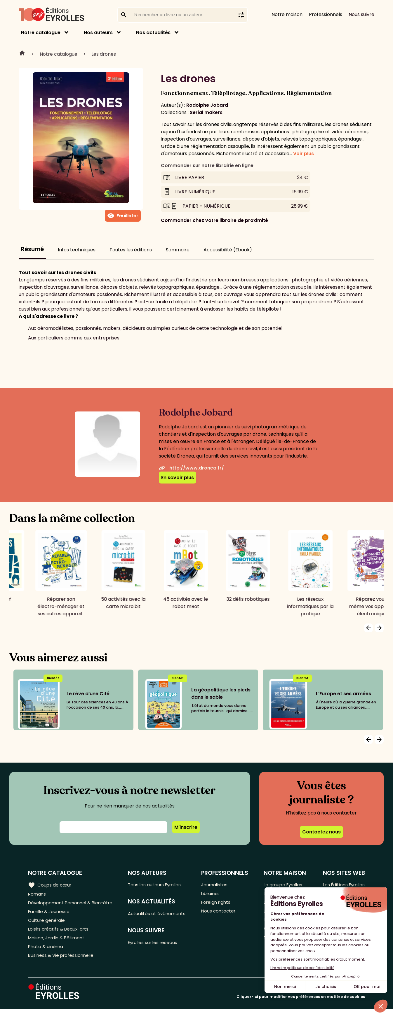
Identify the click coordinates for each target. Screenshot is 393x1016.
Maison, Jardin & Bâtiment (58, 942)
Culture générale (47, 923)
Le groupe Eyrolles (283, 885)
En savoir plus (177, 477)
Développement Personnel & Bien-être (73, 904)
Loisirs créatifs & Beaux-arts (60, 933)
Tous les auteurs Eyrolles (159, 885)
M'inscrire (185, 827)
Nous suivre (361, 14)
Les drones (103, 54)
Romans (37, 894)
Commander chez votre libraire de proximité (214, 220)
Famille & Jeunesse (50, 913)
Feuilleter (122, 215)
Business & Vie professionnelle (62, 962)
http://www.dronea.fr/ (191, 468)
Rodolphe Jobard (207, 105)
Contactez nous (321, 831)
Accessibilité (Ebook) (228, 249)
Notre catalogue (40, 32)
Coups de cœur (50, 884)
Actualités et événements (160, 914)
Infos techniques (76, 249)
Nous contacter (221, 913)
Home (22, 54)
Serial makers (206, 112)
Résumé (32, 249)
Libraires (212, 894)
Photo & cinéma (46, 952)
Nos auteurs (98, 32)
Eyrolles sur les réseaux (157, 944)
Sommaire (177, 249)
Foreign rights (218, 904)
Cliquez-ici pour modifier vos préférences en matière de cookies (301, 1003)
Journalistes (216, 885)
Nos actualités (153, 32)
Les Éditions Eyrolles (342, 885)
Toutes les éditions (130, 249)
